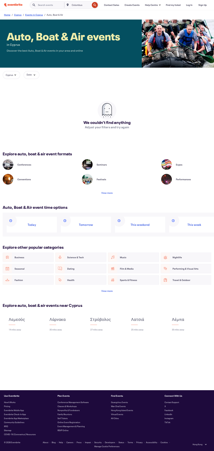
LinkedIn (168, 414)
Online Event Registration (69, 422)
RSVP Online (63, 430)
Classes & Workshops (67, 406)
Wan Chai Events (118, 406)
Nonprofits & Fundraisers (69, 410)
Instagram (169, 418)
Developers (110, 442)
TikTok (167, 422)
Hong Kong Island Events (122, 410)
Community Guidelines (14, 422)
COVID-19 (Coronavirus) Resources (20, 434)
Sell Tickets (63, 418)
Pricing (7, 406)
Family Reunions (65, 414)
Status (121, 442)
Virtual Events (117, 414)
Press (79, 442)
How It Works (10, 402)
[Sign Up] (202, 5)
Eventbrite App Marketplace (16, 418)
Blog (54, 442)
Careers (69, 442)
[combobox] (81, 5)
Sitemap (7, 430)
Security (98, 442)
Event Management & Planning (71, 426)
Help (61, 442)
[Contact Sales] (111, 5)
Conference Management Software (73, 402)
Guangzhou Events (119, 402)
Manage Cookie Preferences (107, 446)
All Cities (115, 418)
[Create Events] (132, 5)
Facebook (169, 410)
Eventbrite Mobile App (14, 410)
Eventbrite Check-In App (15, 414)
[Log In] (189, 5)
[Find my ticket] (173, 5)
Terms (130, 442)
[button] (152, 5)
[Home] (13, 5)
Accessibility (151, 442)
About (45, 442)
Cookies (164, 442)
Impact (88, 442)
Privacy (139, 442)
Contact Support (172, 402)
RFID (6, 426)
